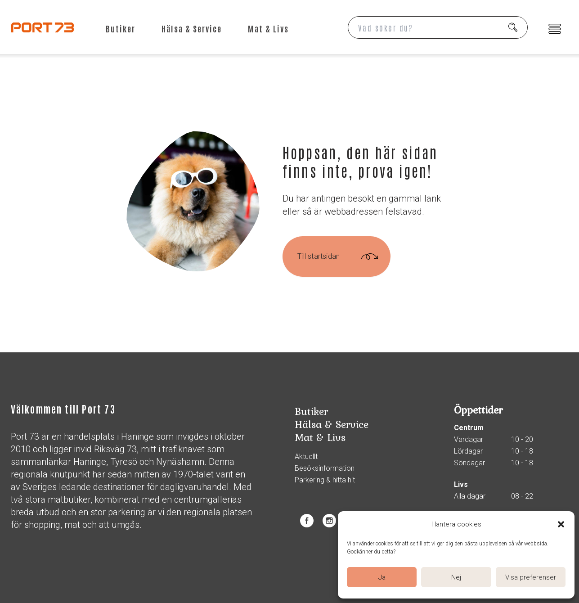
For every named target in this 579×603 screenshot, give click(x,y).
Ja (382, 577)
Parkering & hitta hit (325, 480)
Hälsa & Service (192, 28)
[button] (561, 524)
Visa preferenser (530, 577)
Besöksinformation (325, 468)
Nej (456, 577)
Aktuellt (306, 456)
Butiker (120, 28)
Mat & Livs (268, 28)
